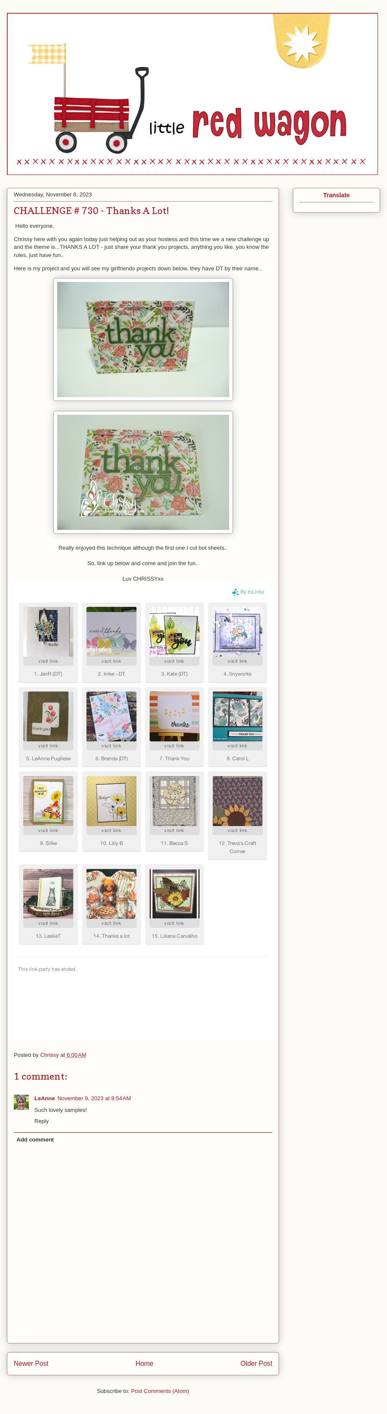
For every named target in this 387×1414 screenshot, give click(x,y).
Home (144, 1363)
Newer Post (31, 1363)
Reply (41, 1121)
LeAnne (44, 1098)
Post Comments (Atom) (160, 1391)
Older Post (256, 1363)
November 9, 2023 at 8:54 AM (94, 1098)
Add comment (35, 1139)
